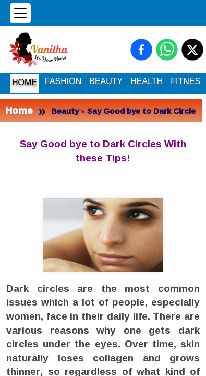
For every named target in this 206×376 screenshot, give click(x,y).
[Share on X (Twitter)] (192, 49)
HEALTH (146, 81)
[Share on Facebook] (141, 49)
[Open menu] (20, 13)
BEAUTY (106, 81)
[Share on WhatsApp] (167, 49)
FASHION (63, 81)
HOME (24, 82)
